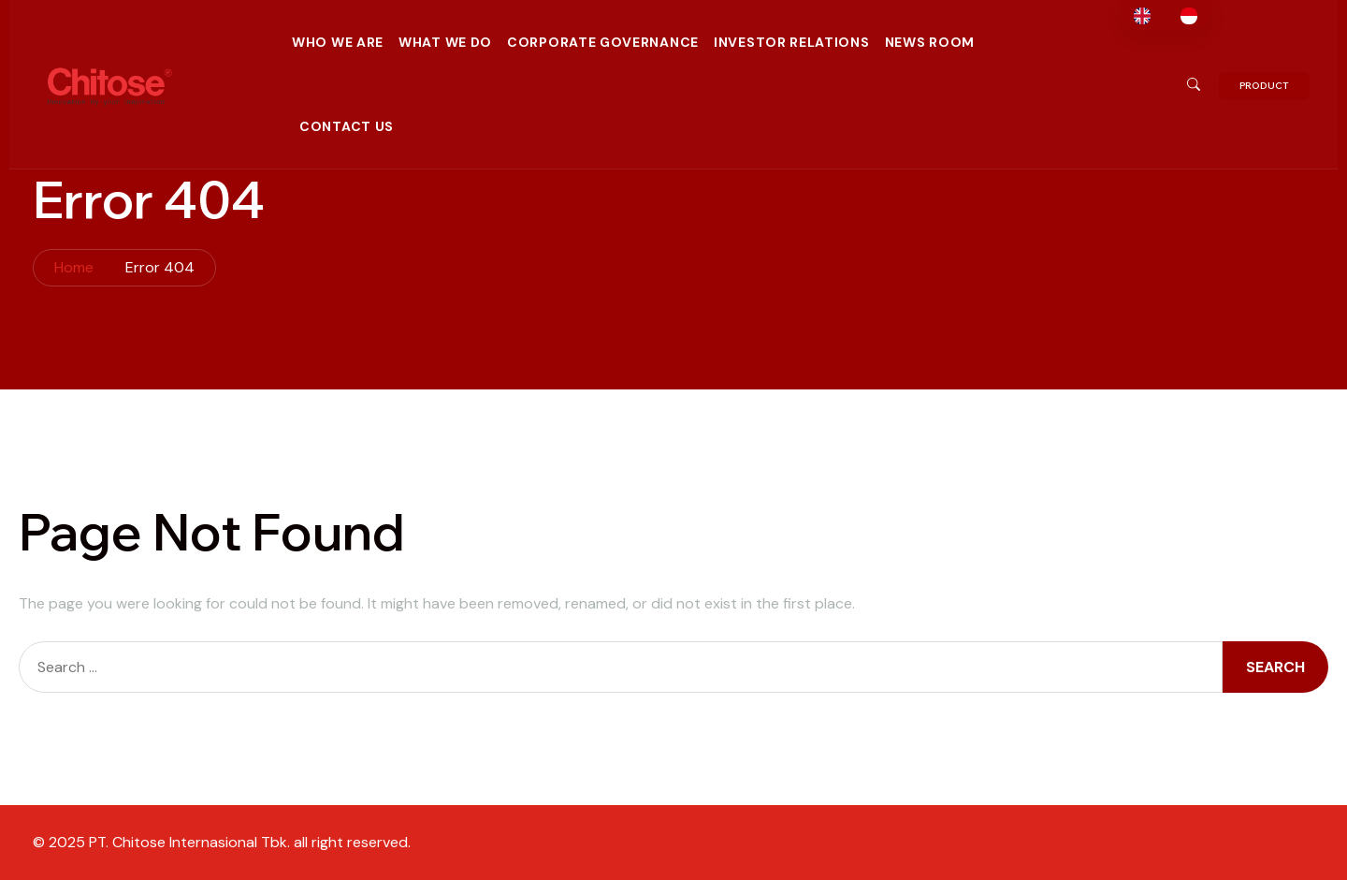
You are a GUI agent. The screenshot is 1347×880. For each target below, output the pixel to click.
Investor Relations (792, 42)
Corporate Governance (603, 42)
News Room (930, 42)
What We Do (445, 42)
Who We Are (338, 42)
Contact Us (346, 126)
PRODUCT (1264, 86)
